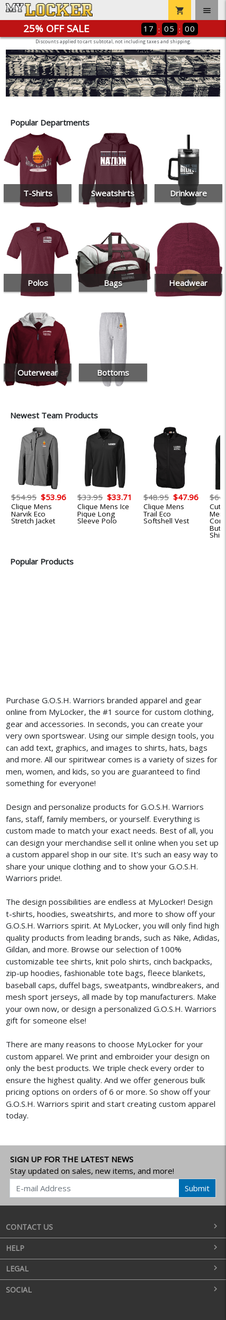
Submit (197, 1188)
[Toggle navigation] (206, 10)
